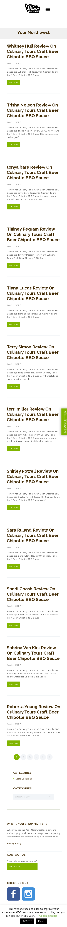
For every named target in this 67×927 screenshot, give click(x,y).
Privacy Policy (14, 843)
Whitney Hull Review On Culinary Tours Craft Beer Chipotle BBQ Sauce (32, 51)
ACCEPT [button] (27, 921)
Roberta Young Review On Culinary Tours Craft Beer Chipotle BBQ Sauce (33, 712)
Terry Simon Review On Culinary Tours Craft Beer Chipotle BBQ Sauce (32, 352)
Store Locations (23, 778)
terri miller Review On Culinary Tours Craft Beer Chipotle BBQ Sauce (32, 414)
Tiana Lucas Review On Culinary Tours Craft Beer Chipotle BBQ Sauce (32, 293)
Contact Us (14, 866)
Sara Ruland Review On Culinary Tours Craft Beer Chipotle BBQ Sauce (32, 535)
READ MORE (13, 82)
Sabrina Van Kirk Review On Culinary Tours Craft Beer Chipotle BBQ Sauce (33, 653)
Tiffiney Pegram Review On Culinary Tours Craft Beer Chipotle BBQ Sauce (33, 234)
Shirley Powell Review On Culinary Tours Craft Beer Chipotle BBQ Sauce (33, 476)
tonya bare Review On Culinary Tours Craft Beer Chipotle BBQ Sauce (32, 172)
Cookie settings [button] (48, 916)
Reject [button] (41, 921)
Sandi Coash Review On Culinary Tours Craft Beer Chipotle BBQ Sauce (32, 594)
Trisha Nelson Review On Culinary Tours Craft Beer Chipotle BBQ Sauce (32, 110)
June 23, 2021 (13, 63)
